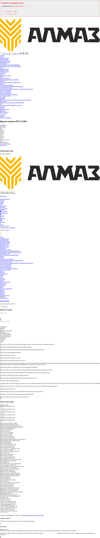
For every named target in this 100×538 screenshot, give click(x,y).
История (2, 100)
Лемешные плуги (4, 69)
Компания (2, 98)
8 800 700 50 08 (4, 301)
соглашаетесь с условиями (50, 533)
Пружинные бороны (5, 60)
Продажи (2, 108)
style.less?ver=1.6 (7, 6)
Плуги (1, 67)
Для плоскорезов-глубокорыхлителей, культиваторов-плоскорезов (16, 89)
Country (7, 230)
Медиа (10, 102)
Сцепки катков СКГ (5, 78)
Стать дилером (3, 208)
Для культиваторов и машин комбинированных (11, 86)
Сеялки (2, 74)
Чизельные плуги (4, 71)
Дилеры (2, 291)
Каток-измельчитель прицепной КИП (9, 79)
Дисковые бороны (4, 58)
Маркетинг (2, 110)
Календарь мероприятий (18, 102)
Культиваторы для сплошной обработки (10, 64)
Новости (2, 102)
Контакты (2, 106)
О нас (1, 204)
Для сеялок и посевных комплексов (9, 94)
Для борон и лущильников (6, 85)
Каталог (2, 82)
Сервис (2, 105)
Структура (7, 100)
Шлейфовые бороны (5, 62)
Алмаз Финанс (7, 105)
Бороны (2, 56)
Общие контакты (4, 112)
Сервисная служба (4, 109)
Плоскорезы (3, 73)
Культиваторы (3, 63)
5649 (2, 11)
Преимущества (16, 82)
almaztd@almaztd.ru (5, 199)
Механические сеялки (5, 75)
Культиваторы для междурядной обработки (11, 66)
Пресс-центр (3, 101)
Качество (12, 100)
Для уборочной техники (6, 87)
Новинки (10, 82)
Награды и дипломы (20, 100)
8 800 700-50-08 (3, 196)
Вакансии (14, 105)
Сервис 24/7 (4, 306)
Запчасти (2, 81)
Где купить (2, 97)
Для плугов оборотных (5, 91)
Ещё (2, 104)
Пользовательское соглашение (7, 227)
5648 (2, 9)
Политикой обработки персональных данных (32, 515)
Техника (2, 55)
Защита (6, 82)
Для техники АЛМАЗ (5, 95)
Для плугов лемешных (5, 90)
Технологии (28, 100)
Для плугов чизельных (5, 93)
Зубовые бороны (4, 59)
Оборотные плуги (4, 70)
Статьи (6, 102)
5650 (2, 14)
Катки (1, 77)
